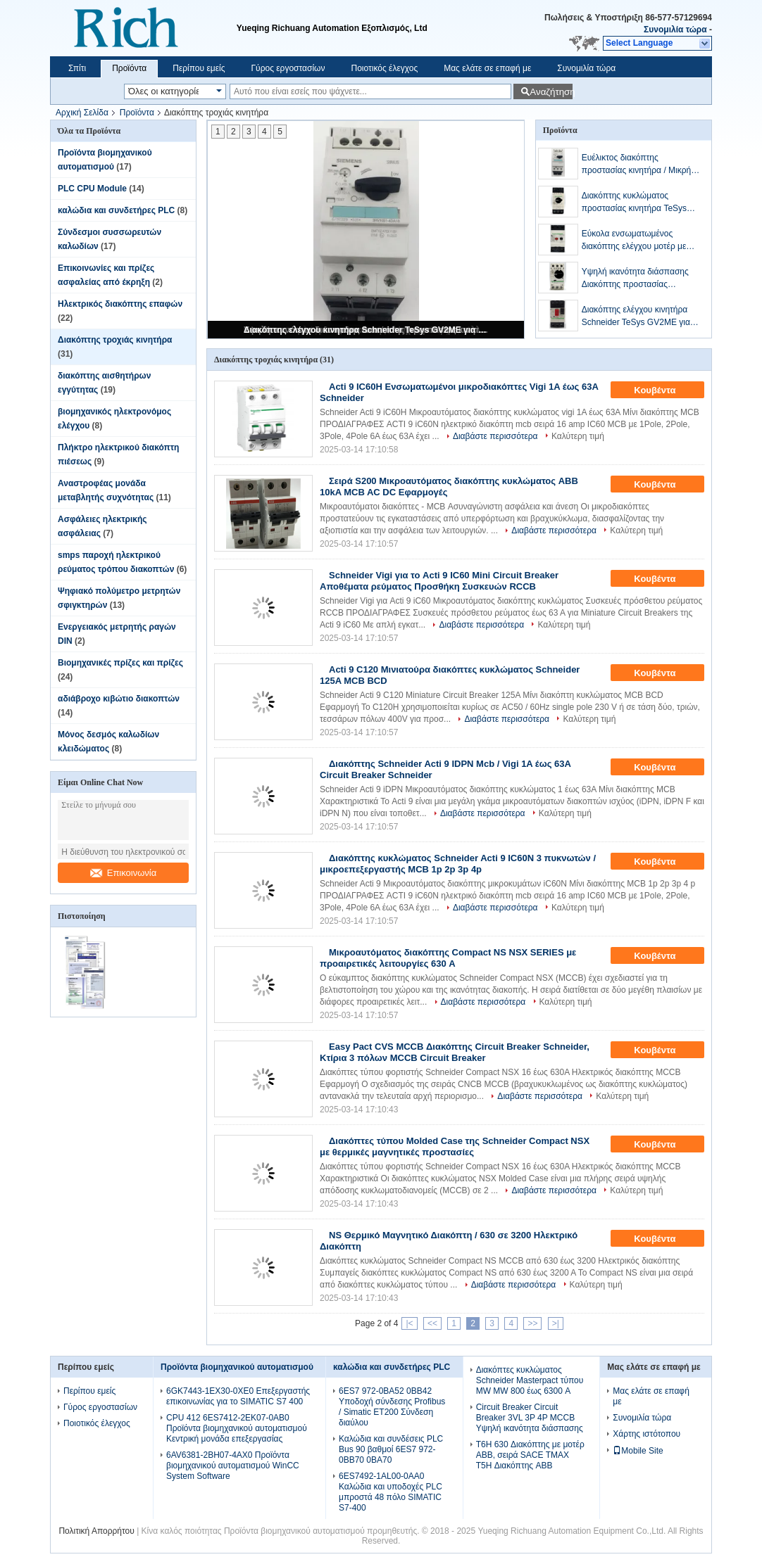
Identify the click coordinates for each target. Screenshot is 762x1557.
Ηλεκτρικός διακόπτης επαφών (120, 304)
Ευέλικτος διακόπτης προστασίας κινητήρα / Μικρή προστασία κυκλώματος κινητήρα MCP (637, 165)
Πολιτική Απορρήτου (96, 1531)
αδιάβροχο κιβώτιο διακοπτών (119, 699)
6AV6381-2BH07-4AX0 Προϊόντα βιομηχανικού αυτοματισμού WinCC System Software (232, 1465)
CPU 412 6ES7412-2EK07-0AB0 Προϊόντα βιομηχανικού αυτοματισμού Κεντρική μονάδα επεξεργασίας (236, 1428)
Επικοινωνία (123, 873)
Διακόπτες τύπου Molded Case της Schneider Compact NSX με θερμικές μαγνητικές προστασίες (454, 1146)
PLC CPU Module (92, 188)
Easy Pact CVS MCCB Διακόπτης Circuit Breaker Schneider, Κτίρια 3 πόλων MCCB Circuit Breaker (454, 1052)
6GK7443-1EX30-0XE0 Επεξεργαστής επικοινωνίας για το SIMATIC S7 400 (238, 1396)
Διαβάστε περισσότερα (495, 436)
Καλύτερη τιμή (577, 436)
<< (432, 1323)
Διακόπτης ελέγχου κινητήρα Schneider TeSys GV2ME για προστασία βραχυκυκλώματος (367, 330)
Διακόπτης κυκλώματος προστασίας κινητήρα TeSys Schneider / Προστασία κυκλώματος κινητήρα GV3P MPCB (634, 203)
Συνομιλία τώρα (675, 29)
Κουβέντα (664, 390)
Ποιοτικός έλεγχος (384, 68)
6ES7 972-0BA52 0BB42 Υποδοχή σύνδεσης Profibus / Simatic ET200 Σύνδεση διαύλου (392, 1407)
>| (555, 1323)
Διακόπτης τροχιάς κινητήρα (115, 340)
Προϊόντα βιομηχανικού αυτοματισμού (237, 1367)
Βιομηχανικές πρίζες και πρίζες (120, 663)
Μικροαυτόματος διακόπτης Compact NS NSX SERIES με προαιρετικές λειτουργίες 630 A (448, 958)
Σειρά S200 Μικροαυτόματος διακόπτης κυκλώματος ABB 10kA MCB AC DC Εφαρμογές (449, 486)
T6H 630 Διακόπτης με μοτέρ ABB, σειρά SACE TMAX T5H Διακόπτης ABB (530, 1455)
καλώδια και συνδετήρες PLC (116, 210)
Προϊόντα (129, 68)
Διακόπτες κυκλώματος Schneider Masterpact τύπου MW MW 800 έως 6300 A (530, 1380)
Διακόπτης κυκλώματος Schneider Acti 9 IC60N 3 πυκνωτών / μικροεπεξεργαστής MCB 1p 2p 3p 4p (458, 864)
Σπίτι (77, 68)
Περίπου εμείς (199, 68)
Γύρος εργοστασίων (288, 68)
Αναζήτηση (551, 92)
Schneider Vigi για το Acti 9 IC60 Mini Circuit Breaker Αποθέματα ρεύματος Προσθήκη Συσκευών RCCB (439, 581)
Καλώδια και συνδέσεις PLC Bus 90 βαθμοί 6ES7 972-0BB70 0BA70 (391, 1449)
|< (409, 1323)
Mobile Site (638, 1451)
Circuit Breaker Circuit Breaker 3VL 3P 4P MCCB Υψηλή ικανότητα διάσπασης (529, 1417)
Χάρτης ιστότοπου (646, 1434)
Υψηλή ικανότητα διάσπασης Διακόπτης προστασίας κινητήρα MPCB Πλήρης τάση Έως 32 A (637, 279)
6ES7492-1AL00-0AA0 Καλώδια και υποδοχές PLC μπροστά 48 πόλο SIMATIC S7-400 (390, 1492)
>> (532, 1323)
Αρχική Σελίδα (82, 112)
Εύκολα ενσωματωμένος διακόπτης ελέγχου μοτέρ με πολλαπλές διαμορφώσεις (634, 241)
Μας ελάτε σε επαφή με (487, 68)
